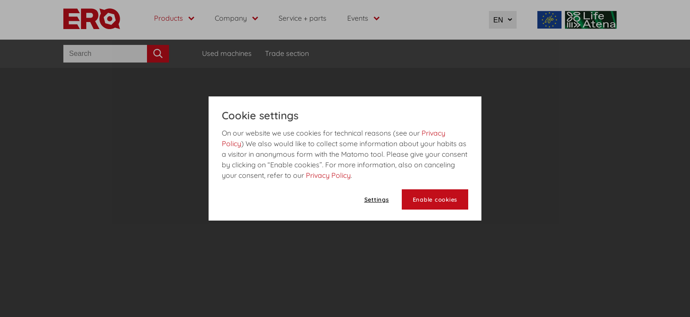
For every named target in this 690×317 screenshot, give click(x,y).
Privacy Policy (328, 175)
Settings (376, 199)
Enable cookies (435, 199)
